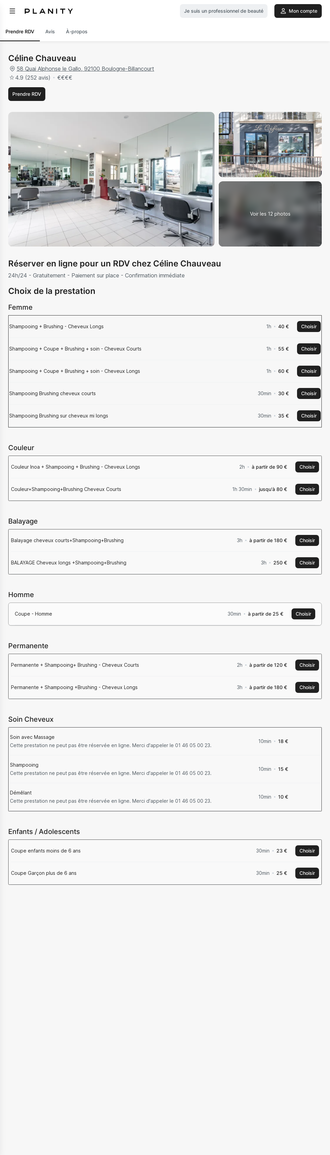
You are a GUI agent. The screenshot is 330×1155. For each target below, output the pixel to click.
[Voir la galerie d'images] (270, 214)
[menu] (12, 11)
